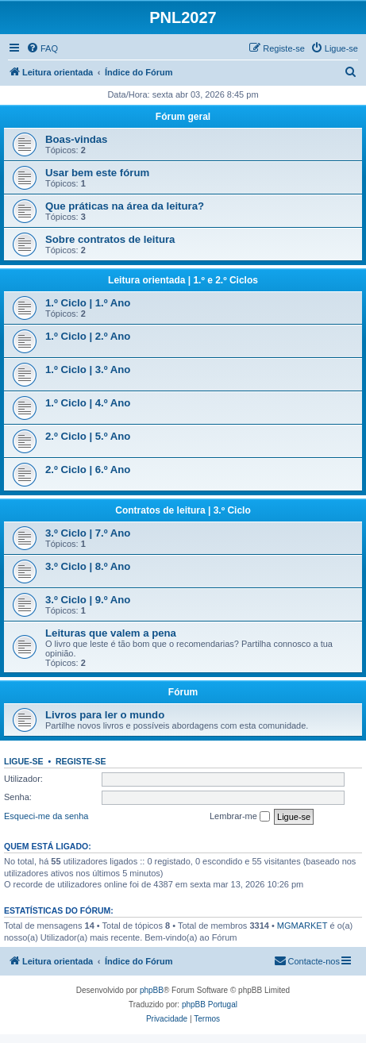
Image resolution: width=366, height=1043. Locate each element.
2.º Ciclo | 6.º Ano (87, 469)
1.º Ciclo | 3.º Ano (87, 369)
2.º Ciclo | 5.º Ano (87, 436)
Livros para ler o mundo (104, 715)
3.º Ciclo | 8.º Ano (87, 566)
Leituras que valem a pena (110, 633)
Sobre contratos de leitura (110, 239)
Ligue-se (24, 761)
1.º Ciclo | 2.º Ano (87, 336)
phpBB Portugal (209, 1004)
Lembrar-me (240, 816)
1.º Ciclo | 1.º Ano (87, 303)
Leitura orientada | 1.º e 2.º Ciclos (183, 280)
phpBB (152, 990)
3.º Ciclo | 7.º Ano (87, 533)
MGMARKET (302, 925)
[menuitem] (42, 48)
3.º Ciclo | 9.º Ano (87, 600)
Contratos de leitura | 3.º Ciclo (182, 510)
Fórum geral (183, 116)
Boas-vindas (76, 139)
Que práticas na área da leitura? (124, 206)
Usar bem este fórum (97, 173)
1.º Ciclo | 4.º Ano (87, 403)
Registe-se (81, 761)
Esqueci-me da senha (46, 816)
